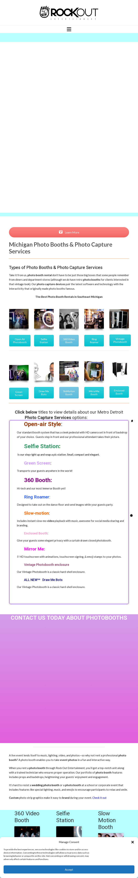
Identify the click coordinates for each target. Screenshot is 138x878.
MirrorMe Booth (94, 393)
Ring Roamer (94, 341)
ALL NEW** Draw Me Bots (43, 580)
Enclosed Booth (119, 392)
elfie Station (43, 446)
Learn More (69, 232)
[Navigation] (69, 29)
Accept (69, 869)
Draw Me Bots (44, 393)
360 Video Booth (69, 341)
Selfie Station (44, 341)
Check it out (99, 797)
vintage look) (22, 284)
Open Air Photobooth (20, 341)
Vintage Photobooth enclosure (46, 565)
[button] (132, 842)
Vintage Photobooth (120, 340)
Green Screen (19, 393)
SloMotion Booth (69, 393)
